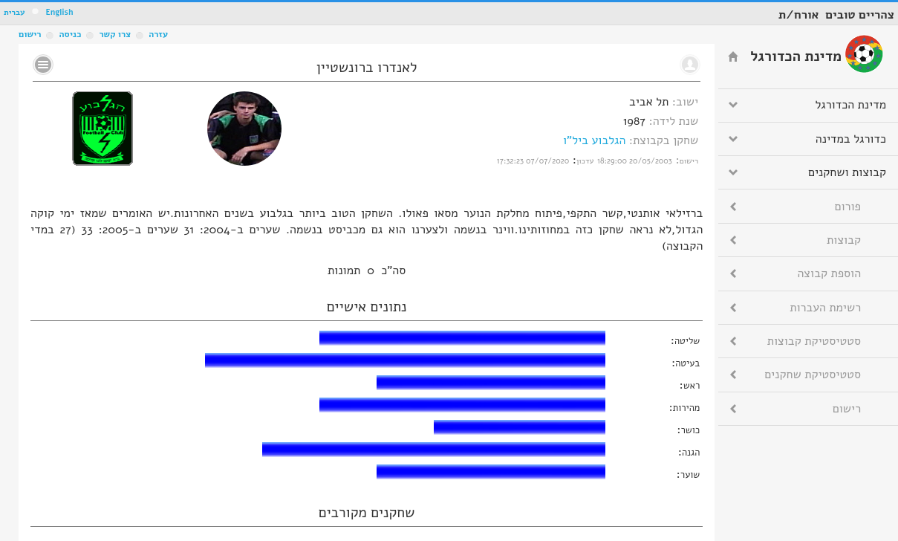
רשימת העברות (825, 307)
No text (43, 64)
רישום (30, 34)
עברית (14, 12)
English (59, 12)
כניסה (70, 34)
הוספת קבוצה (829, 273)
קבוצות (844, 240)
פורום (848, 206)
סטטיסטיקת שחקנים (812, 374)
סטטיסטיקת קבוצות (814, 341)
